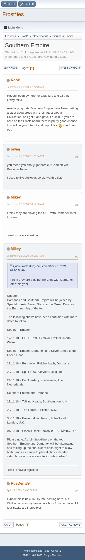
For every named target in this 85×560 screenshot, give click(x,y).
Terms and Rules (40, 550)
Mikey (16, 197)
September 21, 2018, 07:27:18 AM (25, 87)
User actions (70, 68)
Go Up (8, 524)
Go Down (10, 68)
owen (15, 149)
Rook (15, 80)
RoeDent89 (20, 483)
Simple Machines (53, 555)
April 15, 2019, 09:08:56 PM (22, 490)
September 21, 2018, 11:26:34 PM (25, 156)
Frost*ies (13, 14)
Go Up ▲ (56, 550)
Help (26, 550)
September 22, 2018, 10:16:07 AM (25, 255)
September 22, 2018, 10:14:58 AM (25, 204)
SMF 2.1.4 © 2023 (32, 555)
